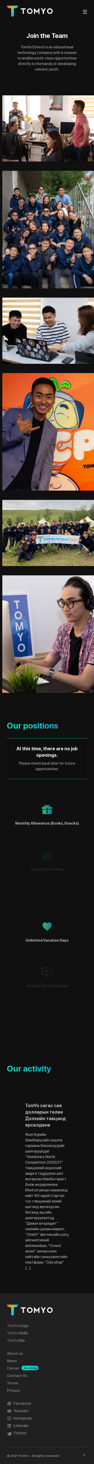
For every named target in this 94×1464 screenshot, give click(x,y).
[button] (48, 128)
